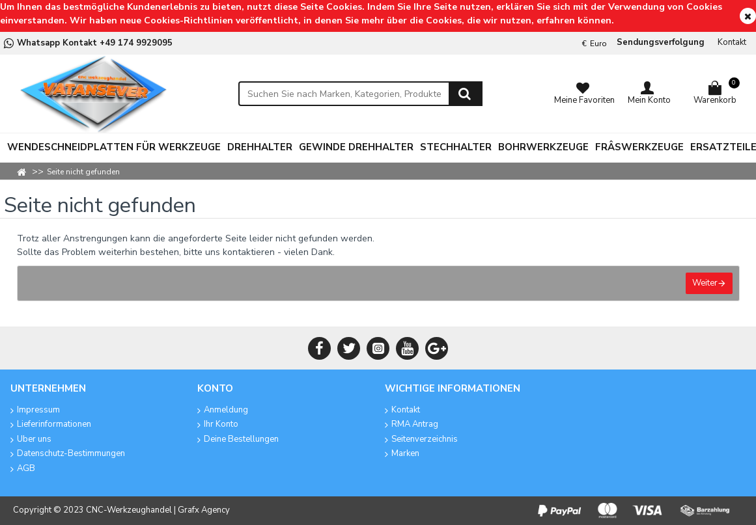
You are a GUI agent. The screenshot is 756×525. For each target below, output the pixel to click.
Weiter (705, 283)
